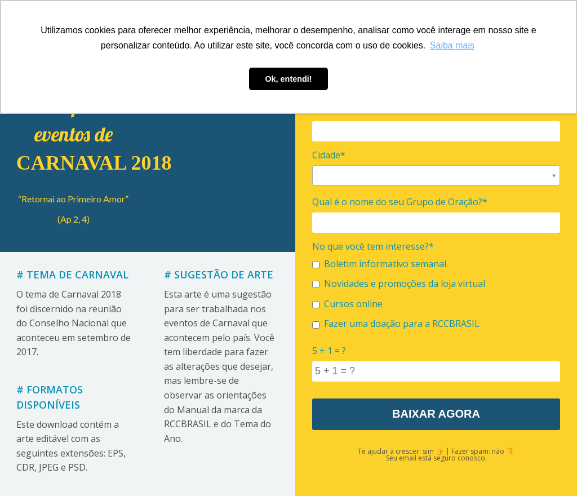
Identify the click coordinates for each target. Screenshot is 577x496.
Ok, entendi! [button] (288, 78)
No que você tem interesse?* (373, 246)
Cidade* (328, 155)
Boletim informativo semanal (379, 264)
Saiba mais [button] (452, 45)
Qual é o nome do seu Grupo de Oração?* (399, 202)
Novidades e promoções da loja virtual (398, 283)
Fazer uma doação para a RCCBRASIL (396, 323)
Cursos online (347, 304)
